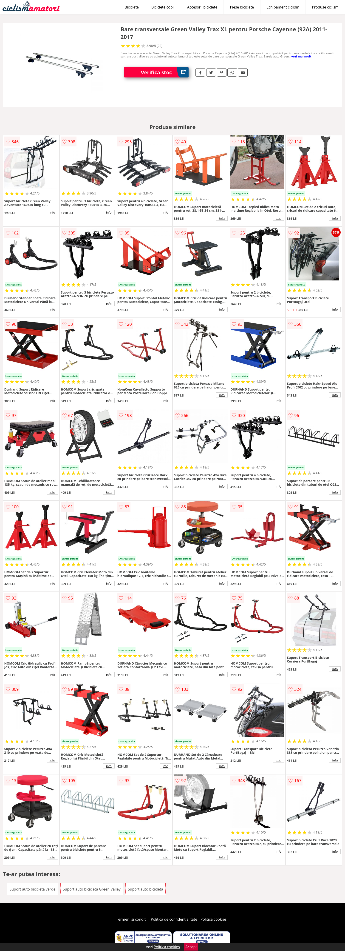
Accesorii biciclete (202, 7)
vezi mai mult (301, 56)
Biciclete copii (163, 7)
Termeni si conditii (132, 919)
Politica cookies (214, 919)
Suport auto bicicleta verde (33, 889)
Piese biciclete (242, 7)
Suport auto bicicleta (145, 889)
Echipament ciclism (283, 7)
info (52, 212)
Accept (191, 946)
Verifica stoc (165, 72)
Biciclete (132, 7)
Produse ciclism (325, 7)
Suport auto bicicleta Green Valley (92, 889)
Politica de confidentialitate (174, 919)
